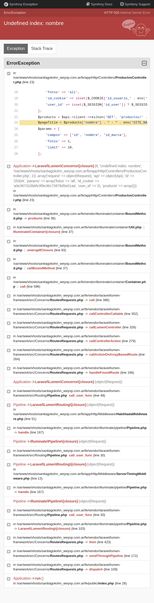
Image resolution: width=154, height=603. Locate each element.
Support (135, 4)
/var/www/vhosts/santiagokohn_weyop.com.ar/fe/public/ (66, 583)
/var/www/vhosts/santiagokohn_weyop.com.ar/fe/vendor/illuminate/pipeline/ (82, 428)
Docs (99, 4)
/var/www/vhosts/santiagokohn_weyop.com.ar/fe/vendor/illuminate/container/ (80, 227)
